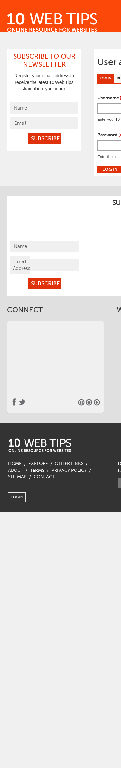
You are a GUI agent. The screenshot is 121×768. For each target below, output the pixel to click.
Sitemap (17, 476)
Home (15, 463)
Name (20, 108)
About (15, 470)
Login (17, 497)
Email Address (21, 265)
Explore (38, 463)
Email (20, 123)
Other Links (69, 463)
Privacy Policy (69, 470)
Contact (44, 476)
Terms (37, 470)
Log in (107, 79)
